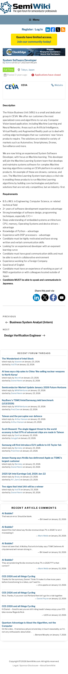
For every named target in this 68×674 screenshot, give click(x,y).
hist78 (14, 364)
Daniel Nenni (16, 381)
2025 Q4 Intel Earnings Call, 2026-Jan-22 (24, 473)
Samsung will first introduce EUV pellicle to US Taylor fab (31, 445)
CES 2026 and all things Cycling (18, 576)
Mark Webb (43, 536)
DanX (17, 435)
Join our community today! (34, 41)
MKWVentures (21, 390)
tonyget (14, 438)
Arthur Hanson (21, 419)
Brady (17, 477)
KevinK (18, 378)
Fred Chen (15, 409)
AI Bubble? (7, 513)
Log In (39, 29)
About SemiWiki (47, 665)
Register (27, 29)
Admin (8, 62)
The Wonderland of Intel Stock (18, 358)
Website (58, 85)
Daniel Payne (43, 598)
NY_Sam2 (15, 480)
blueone (18, 362)
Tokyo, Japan (27, 69)
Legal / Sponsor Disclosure (26, 665)
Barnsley (18, 448)
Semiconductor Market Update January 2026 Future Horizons (34, 387)
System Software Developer (20, 60)
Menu (34, 19)
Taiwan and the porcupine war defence (22, 416)
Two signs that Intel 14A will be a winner (22, 486)
